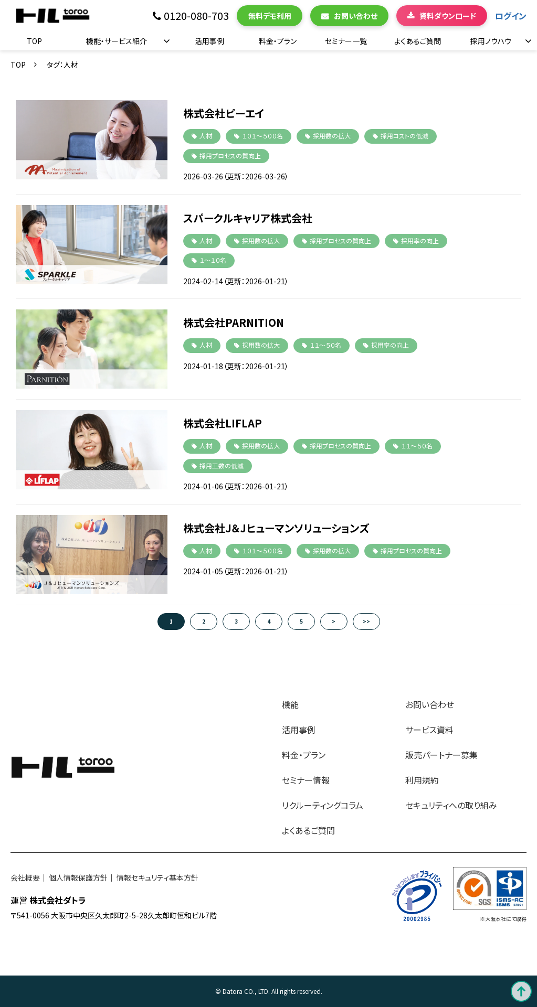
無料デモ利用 (269, 15)
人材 (205, 135)
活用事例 (209, 41)
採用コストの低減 (404, 135)
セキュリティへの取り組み (451, 805)
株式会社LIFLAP (222, 423)
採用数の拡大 (332, 135)
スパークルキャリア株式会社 (247, 218)
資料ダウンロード (447, 15)
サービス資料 (429, 729)
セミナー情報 (306, 780)
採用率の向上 (420, 240)
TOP (34, 41)
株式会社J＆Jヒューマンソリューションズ (276, 527)
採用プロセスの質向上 (230, 155)
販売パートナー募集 (441, 754)
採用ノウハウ (490, 41)
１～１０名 (212, 259)
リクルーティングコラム (322, 805)
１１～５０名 (325, 344)
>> (366, 621)
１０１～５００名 (262, 135)
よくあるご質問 (417, 41)
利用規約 (422, 780)
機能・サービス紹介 (116, 41)
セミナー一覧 (346, 41)
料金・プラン (278, 41)
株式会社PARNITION (233, 322)
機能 (290, 704)
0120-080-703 (196, 16)
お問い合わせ (355, 15)
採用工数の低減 (221, 465)
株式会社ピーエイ (224, 113)
